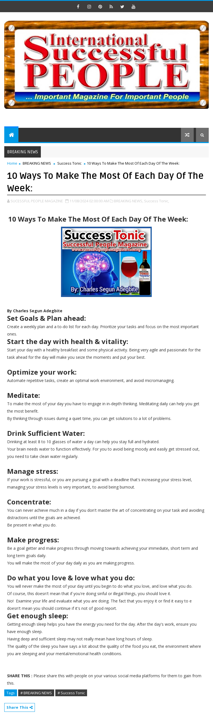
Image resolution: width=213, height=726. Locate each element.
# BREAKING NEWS (36, 692)
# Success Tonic (71, 692)
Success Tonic (69, 163)
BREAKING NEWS (37, 163)
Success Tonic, (156, 200)
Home (12, 163)
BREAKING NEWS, (128, 200)
